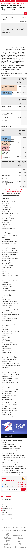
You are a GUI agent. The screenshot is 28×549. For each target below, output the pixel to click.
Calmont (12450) (6, 205)
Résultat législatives (9, 3)
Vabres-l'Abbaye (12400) (8, 217)
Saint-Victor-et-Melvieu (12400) (10, 324)
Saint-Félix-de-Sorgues (20, 28)
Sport (4, 484)
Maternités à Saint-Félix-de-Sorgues (11, 448)
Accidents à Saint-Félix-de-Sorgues (11, 461)
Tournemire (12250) (7, 288)
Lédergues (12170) (6, 245)
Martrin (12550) (6, 341)
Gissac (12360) (5, 401)
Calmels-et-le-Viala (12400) (9, 359)
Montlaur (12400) (6, 247)
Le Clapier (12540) (6, 406)
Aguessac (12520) (6, 234)
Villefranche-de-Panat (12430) (9, 241)
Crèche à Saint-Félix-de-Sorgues (10, 450)
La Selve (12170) (6, 260)
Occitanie (17, 3)
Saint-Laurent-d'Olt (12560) (9, 254)
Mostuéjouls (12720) (7, 312)
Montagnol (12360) (7, 376)
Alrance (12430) (6, 311)
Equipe (12, 527)
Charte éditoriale (18, 527)
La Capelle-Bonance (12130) (9, 403)
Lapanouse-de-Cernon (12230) (10, 389)
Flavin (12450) (5, 203)
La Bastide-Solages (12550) (9, 395)
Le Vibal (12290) (6, 271)
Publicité (24, 527)
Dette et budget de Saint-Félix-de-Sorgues (13, 455)
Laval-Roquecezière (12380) (9, 327)
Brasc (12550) (5, 367)
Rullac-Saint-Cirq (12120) (8, 305)
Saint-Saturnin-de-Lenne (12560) (10, 314)
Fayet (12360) (5, 339)
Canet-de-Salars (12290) (8, 279)
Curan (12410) (5, 326)
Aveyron (23, 3)
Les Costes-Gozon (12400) (9, 371)
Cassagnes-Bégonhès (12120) (9, 232)
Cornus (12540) (6, 273)
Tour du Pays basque (7, 518)
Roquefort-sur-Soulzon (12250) (10, 275)
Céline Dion (5, 506)
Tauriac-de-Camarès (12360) (9, 418)
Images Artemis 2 (7, 505)
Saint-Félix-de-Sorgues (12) (9, 444)
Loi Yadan (4, 510)
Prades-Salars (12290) (7, 322)
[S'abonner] (14, 489)
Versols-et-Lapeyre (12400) (7, 17)
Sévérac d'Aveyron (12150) (8, 202)
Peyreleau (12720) (6, 412)
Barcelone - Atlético (7, 508)
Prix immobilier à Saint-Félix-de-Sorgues (12, 472)
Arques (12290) (6, 369)
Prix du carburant (6, 499)
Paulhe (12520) (6, 294)
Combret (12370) (6, 337)
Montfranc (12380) (6, 384)
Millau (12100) (5, 198)
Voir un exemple (21, 482)
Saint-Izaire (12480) (7, 320)
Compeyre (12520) (6, 267)
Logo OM (4, 512)
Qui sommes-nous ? (6, 527)
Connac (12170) (6, 397)
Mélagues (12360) (6, 414)
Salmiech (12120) (6, 239)
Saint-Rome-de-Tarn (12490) (9, 235)
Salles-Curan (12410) (7, 222)
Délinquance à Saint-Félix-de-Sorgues (11, 463)
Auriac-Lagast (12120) (7, 342)
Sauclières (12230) (6, 361)
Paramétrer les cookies (16, 530)
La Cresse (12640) (6, 316)
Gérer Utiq (24, 530)
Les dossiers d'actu (7, 486)
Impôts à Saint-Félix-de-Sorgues (10, 453)
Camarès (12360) (6, 224)
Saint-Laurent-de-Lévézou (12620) (10, 374)
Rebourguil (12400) (7, 329)
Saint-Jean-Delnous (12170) (9, 292)
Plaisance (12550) (6, 348)
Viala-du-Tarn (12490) (7, 265)
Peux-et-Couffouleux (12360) (9, 410)
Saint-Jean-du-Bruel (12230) (9, 243)
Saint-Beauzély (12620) (8, 262)
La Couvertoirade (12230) (8, 356)
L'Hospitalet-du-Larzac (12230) (10, 303)
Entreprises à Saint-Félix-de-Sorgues (11, 470)
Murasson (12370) (6, 352)
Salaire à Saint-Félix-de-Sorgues (10, 452)
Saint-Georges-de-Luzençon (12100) (11, 213)
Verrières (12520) (6, 295)
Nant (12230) (5, 226)
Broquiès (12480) (6, 256)
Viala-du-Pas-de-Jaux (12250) (9, 408)
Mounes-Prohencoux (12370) (9, 357)
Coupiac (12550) (6, 297)
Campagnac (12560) (7, 282)
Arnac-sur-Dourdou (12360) (9, 416)
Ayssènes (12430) (6, 346)
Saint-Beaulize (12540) (7, 399)
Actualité (5, 482)
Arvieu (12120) (5, 237)
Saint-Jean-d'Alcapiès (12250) (9, 344)
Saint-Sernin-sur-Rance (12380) (10, 258)
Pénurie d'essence (7, 514)
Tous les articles (11, 529)
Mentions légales (4, 531)
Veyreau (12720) (6, 386)
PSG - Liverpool (6, 503)
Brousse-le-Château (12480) (9, 372)
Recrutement (21, 529)
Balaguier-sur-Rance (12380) (9, 404)
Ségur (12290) (5, 264)
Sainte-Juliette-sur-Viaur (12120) (10, 252)
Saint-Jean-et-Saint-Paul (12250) (10, 331)
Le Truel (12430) (6, 299)
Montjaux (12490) (6, 284)
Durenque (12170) (6, 269)
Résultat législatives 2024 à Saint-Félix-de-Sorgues (8, 29)
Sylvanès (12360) (6, 393)
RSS (16, 529)
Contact (6, 529)
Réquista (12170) (6, 209)
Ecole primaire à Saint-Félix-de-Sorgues (12, 446)
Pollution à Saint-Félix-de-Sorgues (10, 464)
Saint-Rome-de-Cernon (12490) (10, 230)
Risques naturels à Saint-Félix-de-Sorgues (12, 466)
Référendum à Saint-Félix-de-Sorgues (12, 474)
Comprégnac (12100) (7, 350)
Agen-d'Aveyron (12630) (8, 218)
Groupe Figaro (12, 531)
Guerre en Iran (6, 501)
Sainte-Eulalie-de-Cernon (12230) (10, 318)
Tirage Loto (5, 519)
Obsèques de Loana (7, 516)
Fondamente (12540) (7, 307)
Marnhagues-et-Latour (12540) (14, 16)
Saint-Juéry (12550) (7, 333)
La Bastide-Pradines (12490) (9, 391)
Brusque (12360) (6, 335)
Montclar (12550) (6, 380)
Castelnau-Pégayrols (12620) (9, 301)
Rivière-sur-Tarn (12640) (8, 220)
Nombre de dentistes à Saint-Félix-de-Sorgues (14, 468)
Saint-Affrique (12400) (7, 200)
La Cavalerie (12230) (7, 207)
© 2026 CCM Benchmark (21, 531)
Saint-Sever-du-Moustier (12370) (10, 363)
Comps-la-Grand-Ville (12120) (9, 250)
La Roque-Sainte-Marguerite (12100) (11, 365)
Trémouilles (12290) (7, 277)
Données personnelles (6, 530)
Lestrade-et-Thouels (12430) (9, 280)
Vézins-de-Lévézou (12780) (9, 249)
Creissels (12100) (6, 215)
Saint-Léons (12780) (7, 286)
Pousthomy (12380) (7, 354)
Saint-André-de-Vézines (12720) (10, 382)
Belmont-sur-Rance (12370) (9, 228)
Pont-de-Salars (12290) (8, 211)
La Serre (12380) (6, 388)
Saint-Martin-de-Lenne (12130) (10, 309)
